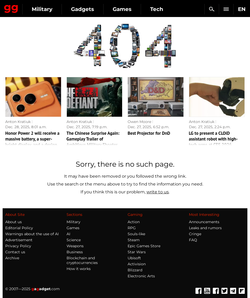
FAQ (193, 240)
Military (42, 9)
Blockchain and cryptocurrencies (82, 260)
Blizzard (135, 270)
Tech (156, 9)
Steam (134, 240)
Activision (137, 264)
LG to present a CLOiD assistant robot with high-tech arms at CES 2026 (213, 139)
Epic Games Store (144, 246)
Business (75, 252)
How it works (79, 268)
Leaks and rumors (205, 228)
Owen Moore (139, 121)
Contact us (15, 252)
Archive (12, 258)
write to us (157, 191)
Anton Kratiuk (18, 121)
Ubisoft (134, 258)
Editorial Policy (19, 228)
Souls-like (136, 234)
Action (134, 222)
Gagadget (11, 8)
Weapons (75, 246)
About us (13, 222)
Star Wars (137, 252)
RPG (132, 228)
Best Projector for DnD (149, 133)
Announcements (204, 222)
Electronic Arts (141, 276)
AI (68, 234)
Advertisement (18, 240)
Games (122, 9)
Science (74, 240)
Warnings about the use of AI (32, 234)
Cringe (195, 234)
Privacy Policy (18, 246)
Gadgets (82, 9)
